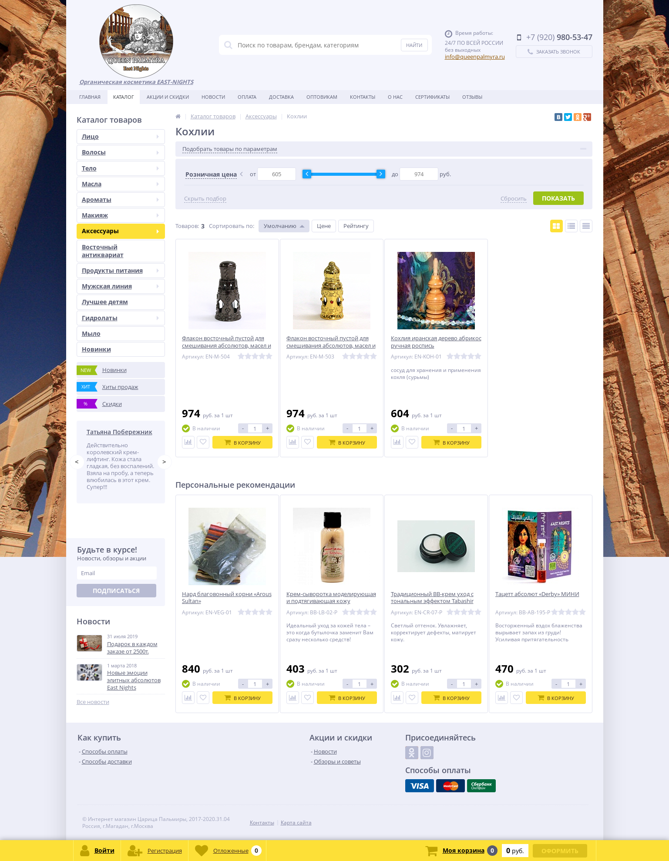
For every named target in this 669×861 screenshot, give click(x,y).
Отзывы (472, 97)
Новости (213, 97)
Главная (90, 97)
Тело (120, 168)
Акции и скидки (168, 97)
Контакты (362, 97)
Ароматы (120, 199)
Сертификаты (432, 97)
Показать (558, 198)
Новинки (96, 349)
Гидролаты (120, 318)
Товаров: (187, 226)
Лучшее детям (105, 302)
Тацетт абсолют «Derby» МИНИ (537, 594)
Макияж (120, 215)
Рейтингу (356, 226)
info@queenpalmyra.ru (475, 56)
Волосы (120, 152)
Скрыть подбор (205, 198)
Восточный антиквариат (103, 251)
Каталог (123, 97)
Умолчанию (280, 226)
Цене (324, 226)
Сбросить (514, 198)
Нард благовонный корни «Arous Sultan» (227, 597)
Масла (120, 184)
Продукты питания (120, 270)
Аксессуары (120, 231)
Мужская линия (120, 286)
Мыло (91, 333)
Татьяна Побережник (119, 432)
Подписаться (116, 590)
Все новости (93, 702)
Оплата (247, 97)
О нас (395, 97)
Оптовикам (321, 97)
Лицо (120, 136)
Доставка (281, 97)
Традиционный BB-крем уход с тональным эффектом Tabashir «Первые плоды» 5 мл (432, 601)
